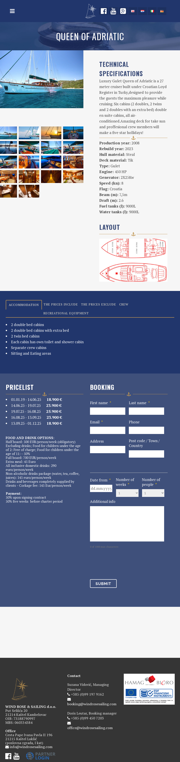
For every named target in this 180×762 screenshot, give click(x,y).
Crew (123, 304)
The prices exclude (98, 304)
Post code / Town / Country (144, 443)
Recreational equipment (66, 313)
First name (100, 402)
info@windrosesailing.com (31, 708)
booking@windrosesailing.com (91, 665)
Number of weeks (125, 482)
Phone (134, 422)
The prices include (60, 304)
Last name (139, 402)
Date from (100, 480)
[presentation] (123, 562)
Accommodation (24, 305)
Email (96, 422)
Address (97, 441)
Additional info (102, 501)
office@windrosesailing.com (90, 689)
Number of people (151, 482)
